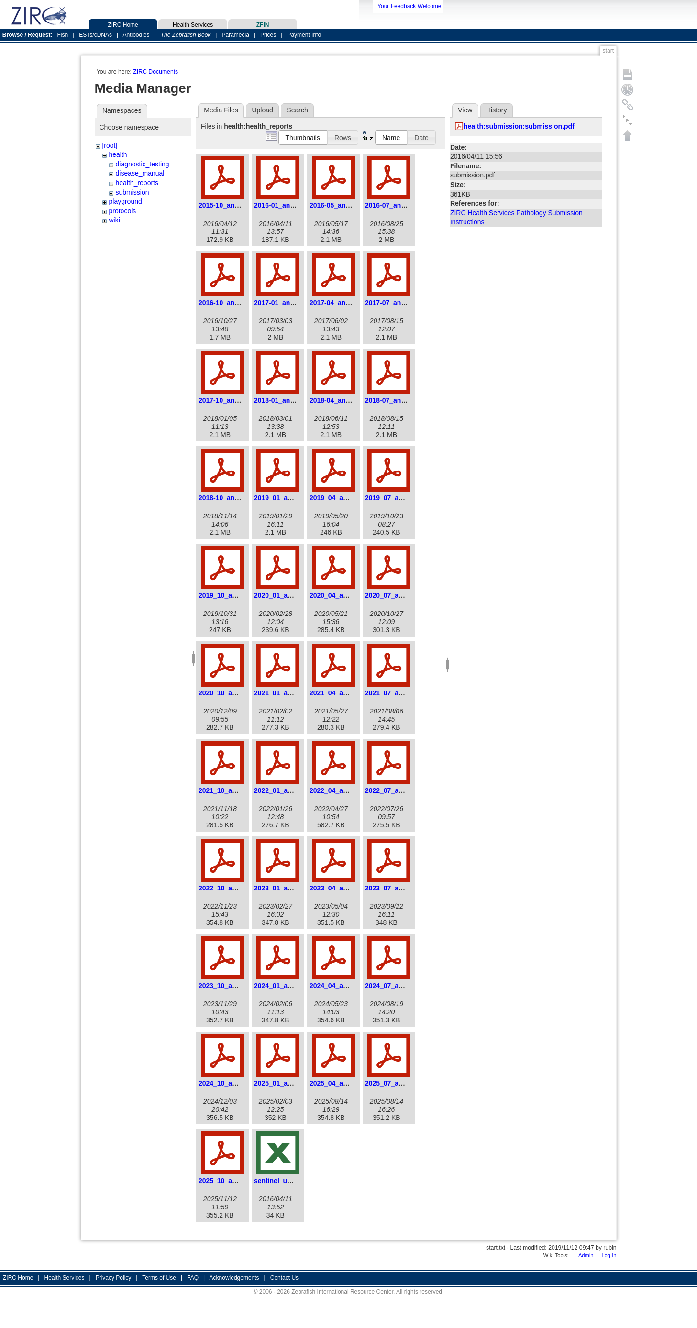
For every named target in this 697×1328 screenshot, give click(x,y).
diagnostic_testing (142, 164)
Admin (586, 1255)
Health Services (192, 23)
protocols (122, 211)
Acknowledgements (234, 1277)
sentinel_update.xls (285, 1181)
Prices (268, 35)
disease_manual (139, 173)
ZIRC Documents (155, 71)
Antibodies (135, 35)
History (496, 110)
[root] (109, 145)
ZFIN (262, 23)
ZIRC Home (123, 23)
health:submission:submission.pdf (519, 126)
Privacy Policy (114, 1277)
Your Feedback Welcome (409, 6)
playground (125, 201)
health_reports (136, 183)
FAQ (193, 1277)
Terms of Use (159, 1277)
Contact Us (284, 1277)
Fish (62, 35)
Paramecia (235, 35)
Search (297, 110)
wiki (114, 220)
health (118, 154)
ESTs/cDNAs (95, 35)
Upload (262, 110)
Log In (608, 1255)
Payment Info (304, 35)
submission (132, 192)
